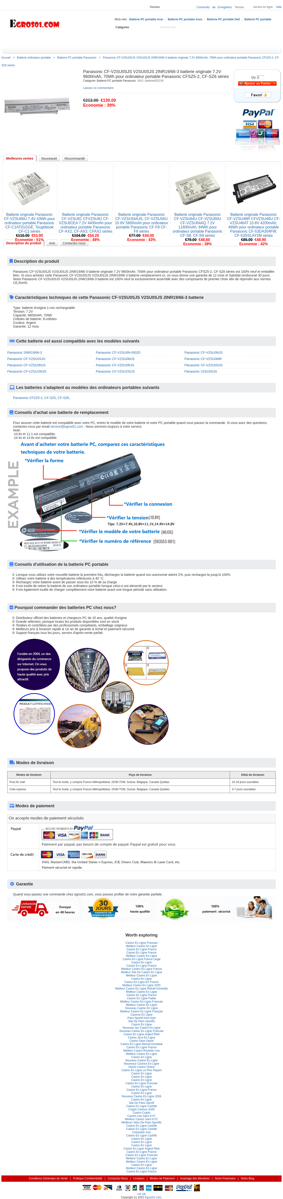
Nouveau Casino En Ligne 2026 (141, 1096)
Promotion (154, 39)
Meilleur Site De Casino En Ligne (141, 972)
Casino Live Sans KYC (141, 1116)
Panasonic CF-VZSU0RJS (115, 365)
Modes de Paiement (162, 1178)
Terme (239, 7)
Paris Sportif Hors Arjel (141, 1018)
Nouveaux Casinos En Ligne (141, 1063)
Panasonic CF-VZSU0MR (203, 359)
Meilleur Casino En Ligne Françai (141, 1011)
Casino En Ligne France (142, 949)
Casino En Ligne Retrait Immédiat (141, 1044)
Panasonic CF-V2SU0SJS (26, 359)
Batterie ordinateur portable (34, 57)
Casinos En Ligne (141, 1014)
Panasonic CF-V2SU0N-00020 (118, 352)
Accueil (56, 39)
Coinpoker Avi (141, 1132)
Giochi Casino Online (141, 1067)
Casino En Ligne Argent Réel (141, 1034)
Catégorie (24, 39)
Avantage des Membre (195, 1178)
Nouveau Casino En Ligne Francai (142, 1031)
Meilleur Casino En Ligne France (141, 969)
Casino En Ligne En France (141, 982)
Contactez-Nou (118, 1178)
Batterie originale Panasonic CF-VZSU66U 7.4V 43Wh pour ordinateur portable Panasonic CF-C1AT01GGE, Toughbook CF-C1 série (29, 223)
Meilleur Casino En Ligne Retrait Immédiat (141, 988)
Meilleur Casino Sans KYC (141, 1119)
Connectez (203, 7)
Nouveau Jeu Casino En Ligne (141, 1027)
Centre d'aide (77, 39)
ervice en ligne (263, 7)
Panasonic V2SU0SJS (200, 371)
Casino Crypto (141, 1112)
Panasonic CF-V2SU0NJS (203, 352)
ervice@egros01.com (66, 426)
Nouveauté (102, 39)
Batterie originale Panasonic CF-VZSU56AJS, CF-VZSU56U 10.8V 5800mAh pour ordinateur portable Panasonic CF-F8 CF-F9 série (141, 223)
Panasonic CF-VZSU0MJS (115, 359)
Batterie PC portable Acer (146, 19)
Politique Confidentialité (87, 1178)
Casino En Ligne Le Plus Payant (141, 1070)
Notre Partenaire (225, 1178)
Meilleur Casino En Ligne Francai (141, 1001)
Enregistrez (225, 7)
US (139, 1194)
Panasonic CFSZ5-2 (27, 398)
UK (144, 1194)
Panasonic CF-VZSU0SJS (203, 365)
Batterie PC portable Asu (185, 19)
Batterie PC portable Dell (223, 19)
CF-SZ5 (50, 398)
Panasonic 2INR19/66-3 (24, 352)
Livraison (139, 1178)
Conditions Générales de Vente (48, 1178)
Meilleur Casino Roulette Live (141, 1050)
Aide (279, 7)
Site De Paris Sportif (141, 1021)
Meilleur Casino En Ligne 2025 (141, 985)
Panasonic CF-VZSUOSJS (115, 371)
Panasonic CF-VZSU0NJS (26, 365)
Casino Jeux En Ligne (141, 1037)
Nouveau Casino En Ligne (141, 1008)
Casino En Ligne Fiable (141, 998)
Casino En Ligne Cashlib (141, 1106)
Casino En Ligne (141, 962)
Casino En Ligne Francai (141, 942)
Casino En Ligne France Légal (141, 959)
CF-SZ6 (63, 398)
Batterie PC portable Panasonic (76, 57)
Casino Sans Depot (141, 1040)
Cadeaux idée (128, 39)
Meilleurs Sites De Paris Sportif (141, 1122)
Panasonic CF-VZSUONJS (26, 371)
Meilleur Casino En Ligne (141, 946)
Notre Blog (176, 39)
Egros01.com (153, 1197)
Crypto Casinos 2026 (141, 1109)
